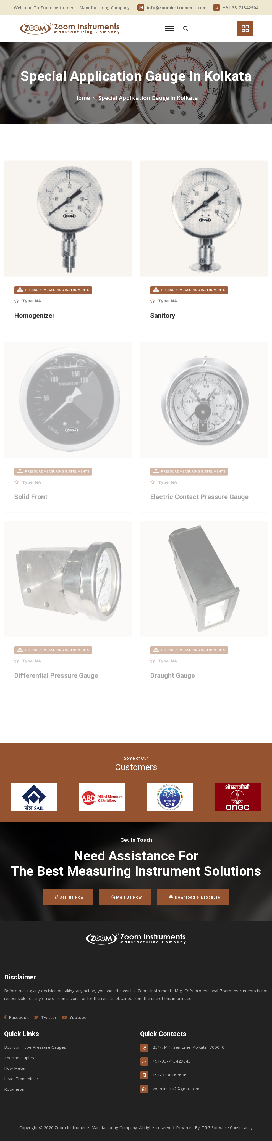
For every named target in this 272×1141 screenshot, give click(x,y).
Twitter (45, 1017)
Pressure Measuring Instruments (53, 290)
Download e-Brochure (194, 897)
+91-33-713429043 (172, 1061)
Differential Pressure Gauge (56, 677)
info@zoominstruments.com (171, 7)
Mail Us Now (126, 897)
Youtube (74, 1017)
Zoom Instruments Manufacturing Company (96, 1127)
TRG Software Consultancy (227, 1127)
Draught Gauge (172, 677)
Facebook (16, 1017)
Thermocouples (19, 1057)
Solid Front (30, 499)
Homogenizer (34, 316)
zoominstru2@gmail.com (176, 1088)
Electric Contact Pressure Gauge (199, 499)
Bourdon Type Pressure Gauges (35, 1047)
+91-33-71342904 (235, 7)
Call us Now (69, 897)
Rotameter (14, 1089)
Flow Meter (15, 1068)
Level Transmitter (21, 1078)
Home (82, 98)
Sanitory (162, 316)
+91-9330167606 (170, 1074)
